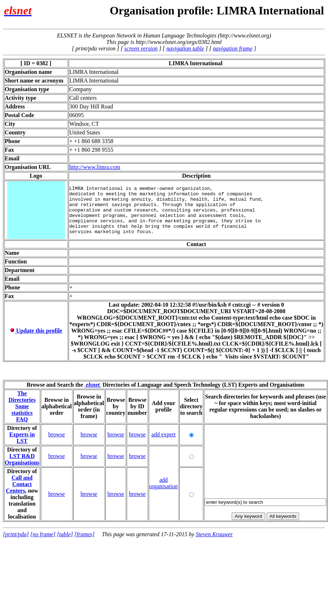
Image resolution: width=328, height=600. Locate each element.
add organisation (163, 483)
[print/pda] (16, 535)
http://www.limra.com (94, 167)
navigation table (185, 48)
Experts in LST (22, 438)
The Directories (21, 397)
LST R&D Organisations (22, 460)
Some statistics (22, 410)
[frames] (84, 535)
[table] (65, 535)
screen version (140, 48)
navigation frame (233, 48)
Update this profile (36, 331)
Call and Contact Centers (19, 484)
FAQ (22, 420)
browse (56, 435)
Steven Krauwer (214, 535)
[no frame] (43, 535)
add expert (164, 435)
